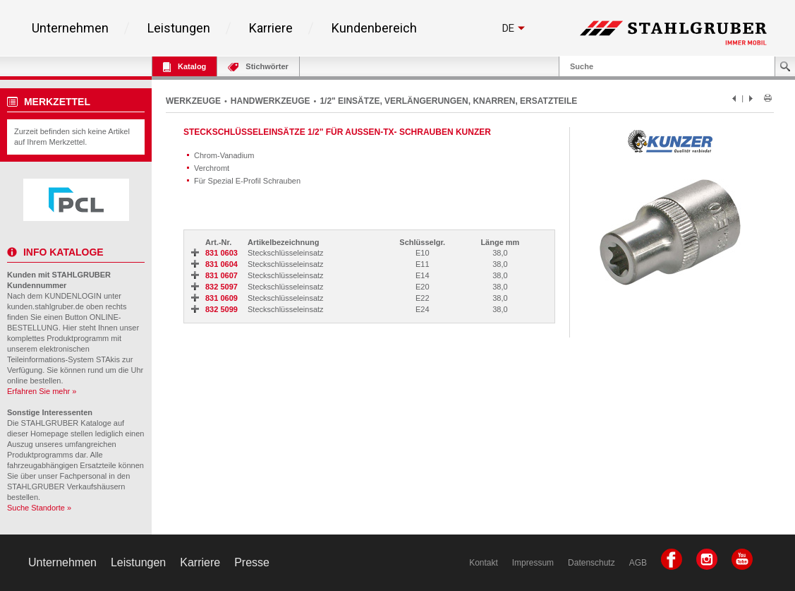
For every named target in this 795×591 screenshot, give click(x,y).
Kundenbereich (374, 28)
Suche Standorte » (39, 507)
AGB (638, 563)
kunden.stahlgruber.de (45, 306)
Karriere (271, 28)
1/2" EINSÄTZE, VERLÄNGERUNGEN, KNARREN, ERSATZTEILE (448, 101)
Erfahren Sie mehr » (41, 391)
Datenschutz (591, 563)
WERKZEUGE (193, 101)
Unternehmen (70, 28)
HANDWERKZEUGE (270, 101)
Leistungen (178, 28)
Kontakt (483, 563)
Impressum (533, 563)
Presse (251, 562)
